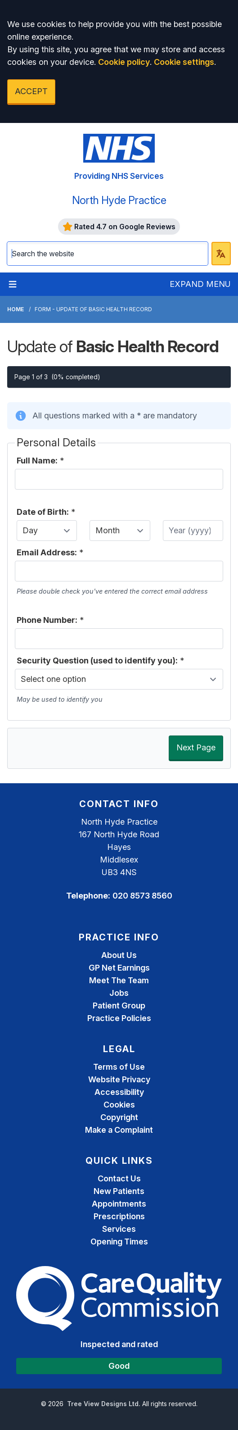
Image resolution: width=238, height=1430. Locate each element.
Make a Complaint (119, 1130)
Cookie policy (124, 62)
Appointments (119, 1203)
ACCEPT (31, 91)
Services (119, 1229)
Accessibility (119, 1092)
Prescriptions (119, 1216)
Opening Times (119, 1241)
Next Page (196, 747)
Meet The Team (119, 980)
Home (15, 309)
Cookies (119, 1104)
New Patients (119, 1191)
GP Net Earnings (119, 967)
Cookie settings (184, 62)
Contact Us (119, 1178)
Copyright (119, 1117)
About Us (119, 955)
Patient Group (119, 1005)
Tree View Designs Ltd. (103, 1403)
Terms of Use (119, 1066)
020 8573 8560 (142, 895)
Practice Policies (119, 1018)
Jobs (119, 993)
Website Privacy (119, 1079)
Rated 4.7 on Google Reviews (119, 226)
